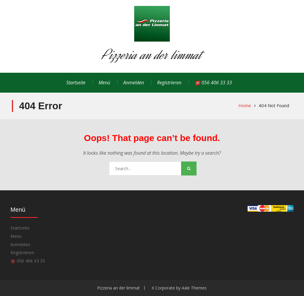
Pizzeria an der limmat (152, 55)
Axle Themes (194, 288)
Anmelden (133, 82)
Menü (104, 82)
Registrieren (169, 82)
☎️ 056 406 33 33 (213, 82)
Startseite (76, 82)
